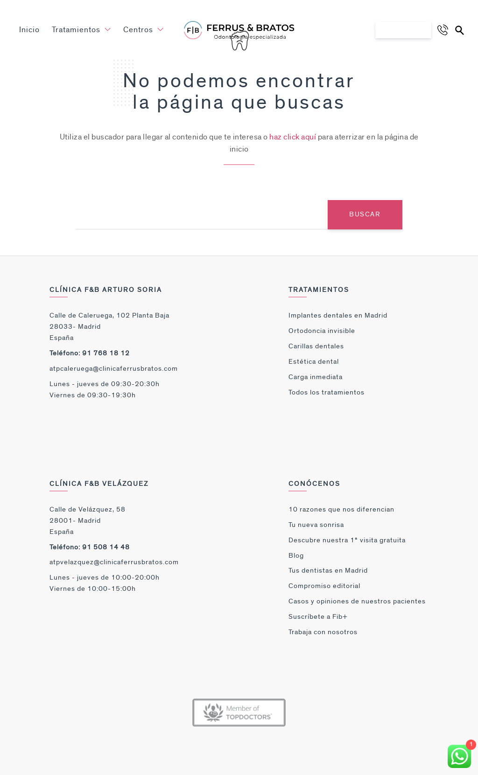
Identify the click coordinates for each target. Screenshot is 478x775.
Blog (296, 555)
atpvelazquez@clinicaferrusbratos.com (114, 562)
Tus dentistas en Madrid (328, 570)
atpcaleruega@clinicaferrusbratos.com (113, 368)
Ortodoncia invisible (321, 330)
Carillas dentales (316, 346)
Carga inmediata (315, 377)
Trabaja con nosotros (323, 632)
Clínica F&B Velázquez (98, 483)
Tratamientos (81, 30)
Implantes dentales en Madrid (337, 315)
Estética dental (313, 361)
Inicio (29, 30)
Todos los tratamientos (326, 392)
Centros (143, 30)
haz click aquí (292, 137)
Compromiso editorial (324, 585)
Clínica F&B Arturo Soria (105, 289)
